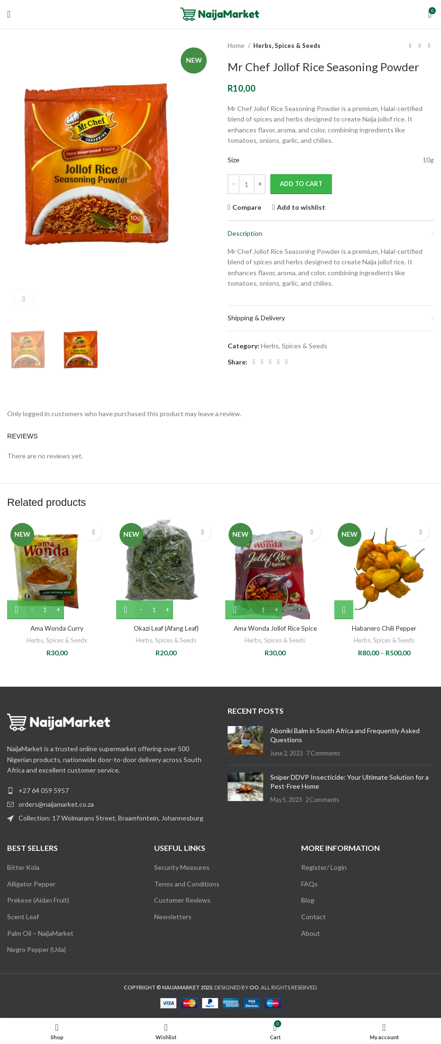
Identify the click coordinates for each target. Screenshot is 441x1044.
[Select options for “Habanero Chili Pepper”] (343, 609)
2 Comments (322, 799)
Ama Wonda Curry (57, 628)
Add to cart (301, 183)
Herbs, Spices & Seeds (287, 45)
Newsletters (173, 916)
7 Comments (323, 752)
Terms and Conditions (187, 883)
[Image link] (59, 721)
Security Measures (182, 867)
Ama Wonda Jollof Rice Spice (275, 628)
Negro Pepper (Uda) (36, 949)
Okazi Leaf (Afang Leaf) (166, 628)
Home (237, 45)
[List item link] (110, 804)
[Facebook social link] (254, 362)
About (310, 933)
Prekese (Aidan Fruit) (38, 900)
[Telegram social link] (287, 362)
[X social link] (262, 362)
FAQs (309, 883)
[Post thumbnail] (245, 741)
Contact (313, 916)
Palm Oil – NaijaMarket (40, 933)
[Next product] (429, 46)
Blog (307, 900)
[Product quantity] (246, 184)
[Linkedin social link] (278, 362)
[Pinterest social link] (270, 362)
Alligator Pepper (31, 883)
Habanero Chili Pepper (384, 628)
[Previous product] (410, 46)
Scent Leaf (23, 916)
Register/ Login (324, 867)
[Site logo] (220, 13)
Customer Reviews (182, 900)
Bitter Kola (23, 867)
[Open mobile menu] (8, 14)
